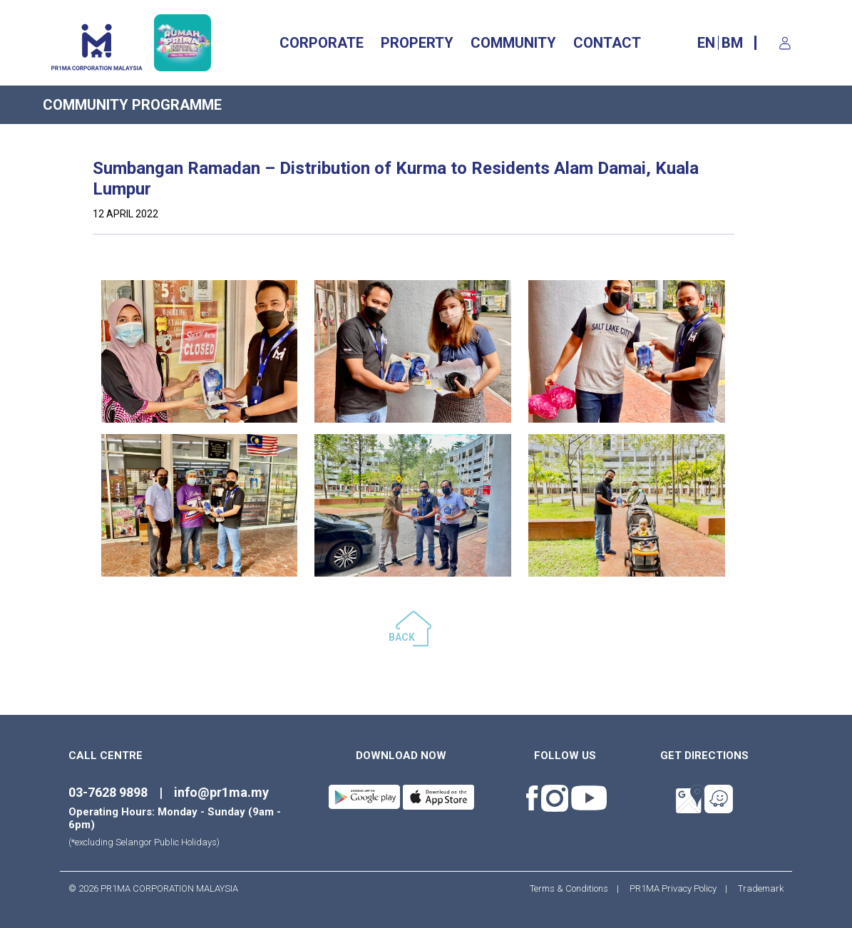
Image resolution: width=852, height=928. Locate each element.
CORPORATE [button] (321, 42)
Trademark (756, 888)
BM (732, 42)
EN (706, 42)
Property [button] (417, 42)
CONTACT (607, 42)
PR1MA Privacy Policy (673, 888)
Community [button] (513, 42)
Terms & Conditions (573, 888)
